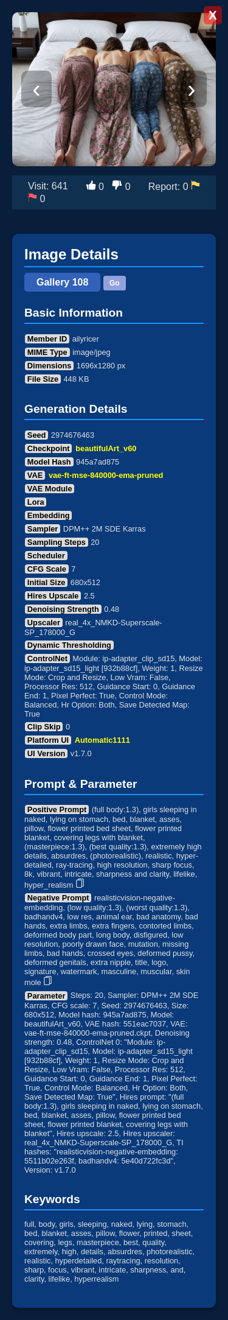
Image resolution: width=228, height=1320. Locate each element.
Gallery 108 (62, 282)
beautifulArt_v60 (105, 448)
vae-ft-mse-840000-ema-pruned (106, 475)
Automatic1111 (102, 740)
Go (114, 283)
